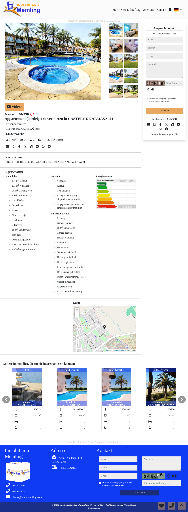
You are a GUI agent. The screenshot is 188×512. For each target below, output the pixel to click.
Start (115, 9)
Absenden (164, 110)
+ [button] (77, 310)
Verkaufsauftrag (130, 9)
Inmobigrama (94, 508)
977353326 (157, 33)
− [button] (77, 314)
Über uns (148, 9)
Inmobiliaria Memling (67, 505)
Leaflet (108, 350)
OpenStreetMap (120, 350)
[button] (6, 399)
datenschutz (165, 101)
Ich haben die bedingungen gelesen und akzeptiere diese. (162, 100)
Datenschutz (83, 505)
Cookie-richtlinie (97, 505)
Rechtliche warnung (114, 505)
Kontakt (161, 9)
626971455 (171, 33)
